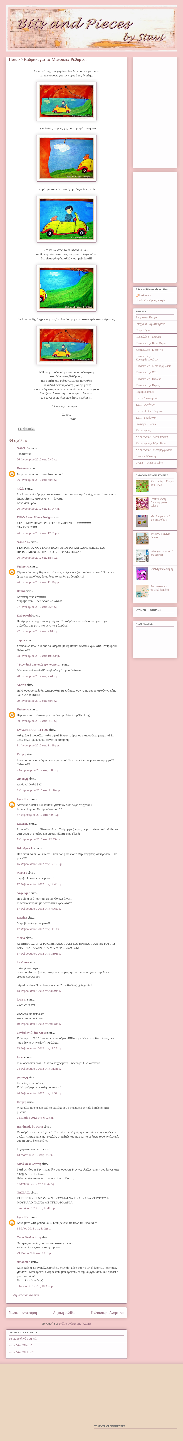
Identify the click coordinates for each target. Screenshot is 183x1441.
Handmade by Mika (30, 1126)
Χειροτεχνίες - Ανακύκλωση (152, 436)
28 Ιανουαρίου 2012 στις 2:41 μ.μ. (37, 676)
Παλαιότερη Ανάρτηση (107, 1312)
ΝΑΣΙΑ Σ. (23, 542)
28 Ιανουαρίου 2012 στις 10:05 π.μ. (38, 656)
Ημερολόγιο (143, 330)
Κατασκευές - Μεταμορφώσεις (153, 365)
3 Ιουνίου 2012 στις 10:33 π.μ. (35, 1286)
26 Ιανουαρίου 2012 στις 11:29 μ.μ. (38, 582)
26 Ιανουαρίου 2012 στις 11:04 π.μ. (38, 508)
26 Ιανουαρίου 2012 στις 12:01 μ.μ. (38, 533)
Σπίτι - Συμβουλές (146, 417)
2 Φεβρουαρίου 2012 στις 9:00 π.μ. (38, 770)
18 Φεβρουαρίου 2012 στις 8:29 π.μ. (39, 991)
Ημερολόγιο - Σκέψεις (148, 336)
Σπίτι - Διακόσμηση (147, 398)
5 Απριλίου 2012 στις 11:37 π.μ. (36, 1183)
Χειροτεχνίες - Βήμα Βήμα (151, 443)
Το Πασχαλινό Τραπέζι (22, 1338)
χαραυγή (22, 778)
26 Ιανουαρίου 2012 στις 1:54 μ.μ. (37, 557)
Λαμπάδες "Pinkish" (21, 1352)
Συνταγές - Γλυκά (146, 424)
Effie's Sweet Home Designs (35, 517)
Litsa (20, 1057)
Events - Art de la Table (149, 462)
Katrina (22, 917)
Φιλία (20, 488)
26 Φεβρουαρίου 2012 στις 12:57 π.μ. (39, 1093)
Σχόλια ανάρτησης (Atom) (74, 1323)
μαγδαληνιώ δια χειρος (31, 1032)
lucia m (21, 999)
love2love (23, 962)
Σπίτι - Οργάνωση (146, 404)
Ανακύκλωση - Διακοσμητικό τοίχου (158, 502)
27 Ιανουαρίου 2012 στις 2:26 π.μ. (37, 607)
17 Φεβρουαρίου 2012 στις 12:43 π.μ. (39, 884)
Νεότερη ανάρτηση (23, 1312)
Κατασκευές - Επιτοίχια (149, 349)
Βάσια (21, 591)
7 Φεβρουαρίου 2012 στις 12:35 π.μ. (39, 839)
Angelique (23, 893)
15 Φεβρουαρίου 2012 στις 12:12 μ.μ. (39, 864)
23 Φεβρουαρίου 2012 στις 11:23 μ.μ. (39, 1048)
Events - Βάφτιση (146, 456)
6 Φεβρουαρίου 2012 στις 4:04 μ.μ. (38, 814)
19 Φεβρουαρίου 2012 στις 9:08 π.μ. (39, 1023)
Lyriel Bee (23, 799)
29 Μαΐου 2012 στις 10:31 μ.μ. (35, 1253)
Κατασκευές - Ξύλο (147, 372)
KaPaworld (24, 615)
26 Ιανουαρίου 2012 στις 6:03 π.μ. (37, 479)
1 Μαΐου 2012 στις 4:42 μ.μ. (34, 1228)
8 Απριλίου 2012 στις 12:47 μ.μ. (36, 1208)
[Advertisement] (155, 111)
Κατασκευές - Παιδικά (148, 378)
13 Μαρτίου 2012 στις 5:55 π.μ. (36, 1155)
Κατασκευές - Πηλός (148, 385)
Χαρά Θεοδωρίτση (29, 1164)
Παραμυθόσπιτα (145, 391)
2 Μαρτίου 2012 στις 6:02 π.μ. (35, 1117)
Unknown (23, 468)
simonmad (23, 1262)
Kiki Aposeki (25, 848)
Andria (21, 685)
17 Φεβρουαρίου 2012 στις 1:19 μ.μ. (39, 953)
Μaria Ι (22, 872)
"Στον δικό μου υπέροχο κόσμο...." (39, 664)
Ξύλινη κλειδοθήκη (161, 568)
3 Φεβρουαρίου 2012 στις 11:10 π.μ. (39, 790)
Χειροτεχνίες (143, 430)
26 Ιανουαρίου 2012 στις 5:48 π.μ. (37, 459)
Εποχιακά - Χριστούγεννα (150, 323)
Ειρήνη (21, 754)
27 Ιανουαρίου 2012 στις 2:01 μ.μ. (37, 631)
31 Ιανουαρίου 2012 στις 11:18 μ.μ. (38, 745)
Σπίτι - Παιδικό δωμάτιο (149, 411)
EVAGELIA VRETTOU (32, 729)
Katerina (22, 823)
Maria (21, 938)
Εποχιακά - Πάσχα (146, 317)
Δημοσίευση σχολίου (26, 1295)
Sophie (21, 640)
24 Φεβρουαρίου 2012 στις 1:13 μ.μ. (39, 1068)
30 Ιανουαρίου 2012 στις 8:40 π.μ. (37, 721)
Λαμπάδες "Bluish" (20, 1345)
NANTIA (23, 448)
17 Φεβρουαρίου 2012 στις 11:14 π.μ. (39, 929)
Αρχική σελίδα (64, 1312)
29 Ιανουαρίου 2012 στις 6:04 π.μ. (37, 700)
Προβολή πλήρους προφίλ (150, 300)
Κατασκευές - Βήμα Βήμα (151, 343)
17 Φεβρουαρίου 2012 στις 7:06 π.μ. (39, 908)
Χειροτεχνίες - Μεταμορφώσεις (154, 449)
